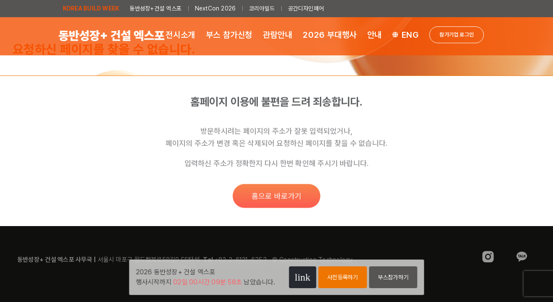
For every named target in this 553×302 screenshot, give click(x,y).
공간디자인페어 (306, 8)
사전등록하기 (342, 277)
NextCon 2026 (215, 8)
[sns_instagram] (488, 251)
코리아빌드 (262, 8)
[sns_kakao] (521, 251)
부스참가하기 (393, 277)
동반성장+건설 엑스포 (156, 8)
